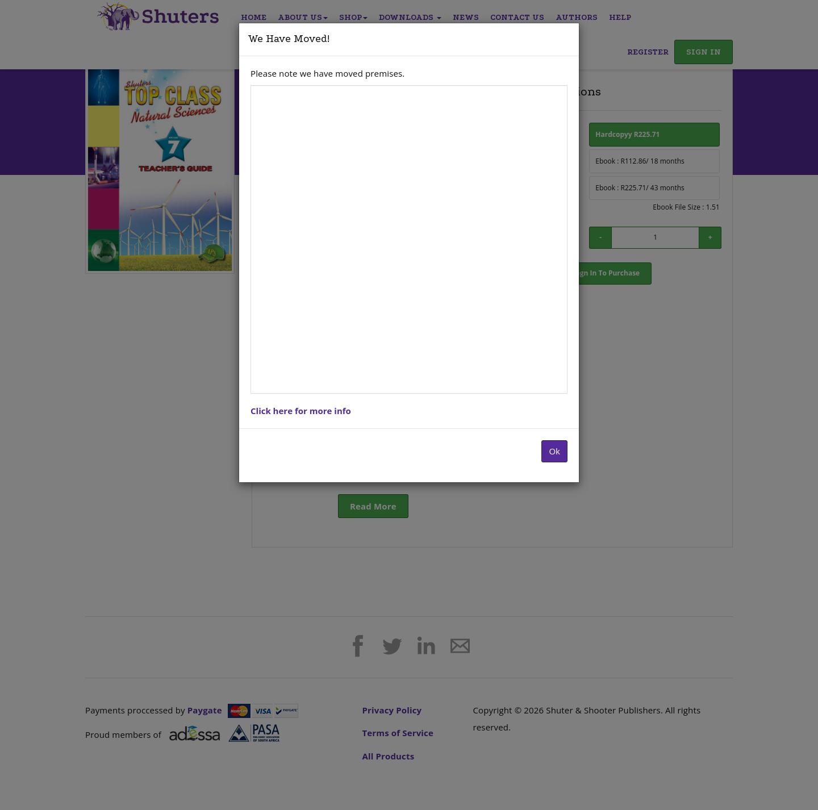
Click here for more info (301, 410)
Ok (554, 451)
